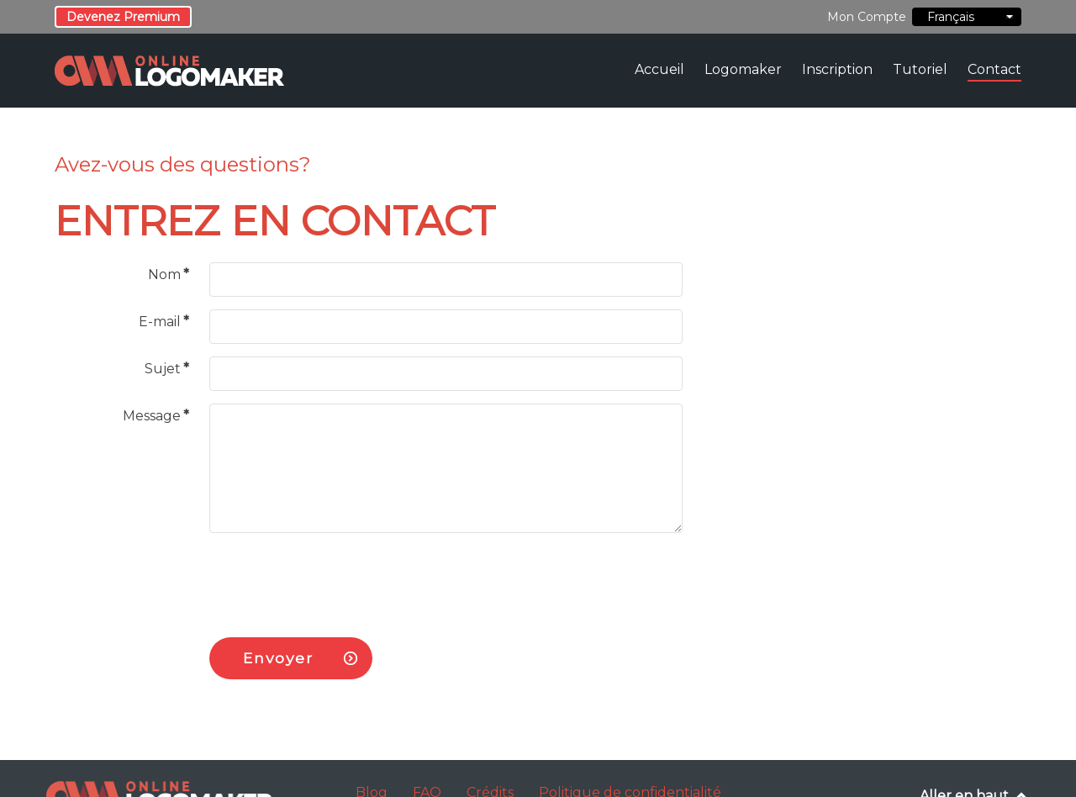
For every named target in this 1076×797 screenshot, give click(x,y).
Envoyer (278, 658)
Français (966, 16)
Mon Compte (866, 16)
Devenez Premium (123, 16)
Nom (168, 274)
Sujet (167, 369)
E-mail (164, 322)
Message (156, 416)
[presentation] (337, 578)
